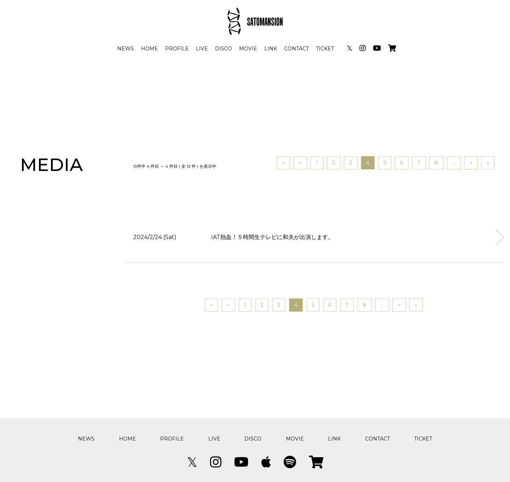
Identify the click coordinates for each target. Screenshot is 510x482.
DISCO (223, 48)
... (453, 163)
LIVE (202, 48)
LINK (270, 48)
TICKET (325, 48)
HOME (149, 48)
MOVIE (248, 48)
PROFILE (177, 48)
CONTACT (296, 48)
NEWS (125, 48)
